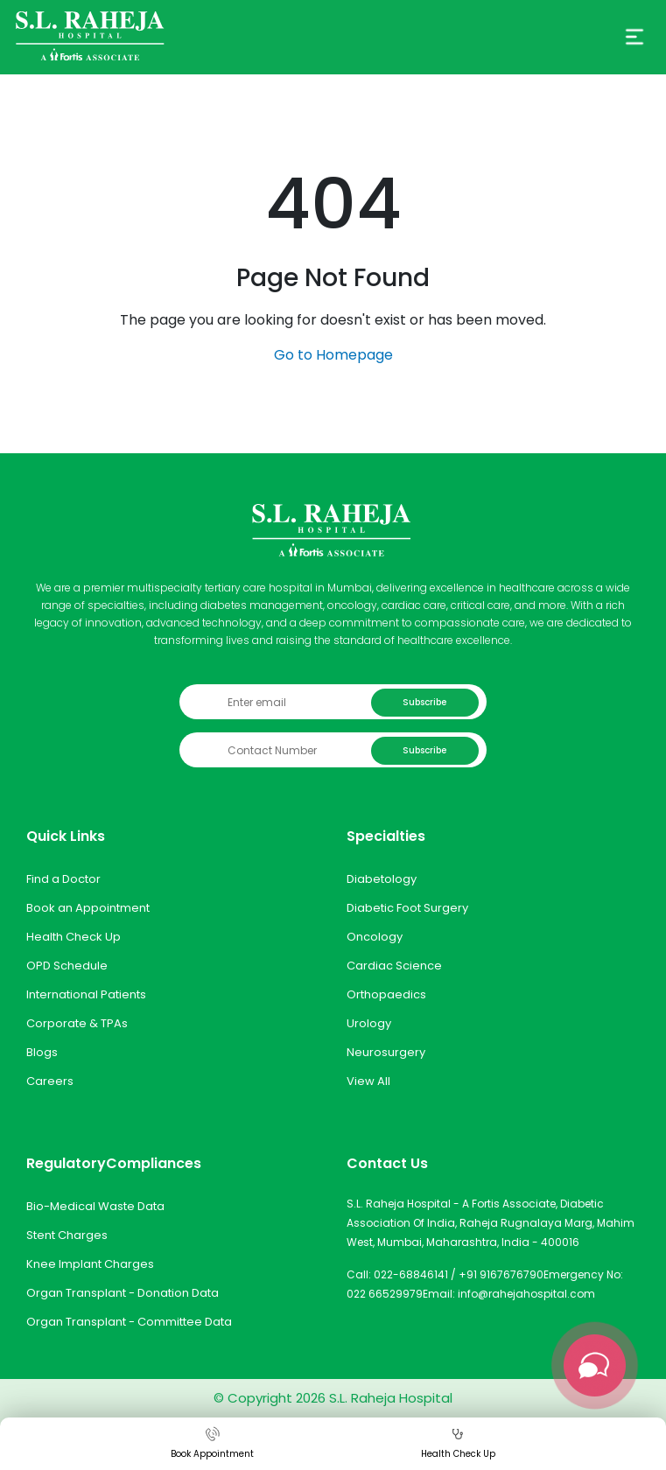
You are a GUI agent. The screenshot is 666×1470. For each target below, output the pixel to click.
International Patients (86, 994)
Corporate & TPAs (77, 1023)
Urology (369, 1023)
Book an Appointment (88, 908)
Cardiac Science (394, 965)
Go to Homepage (333, 355)
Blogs (42, 1052)
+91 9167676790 (501, 1274)
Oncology (375, 936)
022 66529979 (385, 1293)
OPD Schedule (67, 965)
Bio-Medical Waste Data (95, 1206)
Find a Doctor (63, 879)
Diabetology (382, 879)
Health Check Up (73, 936)
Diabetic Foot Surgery (407, 908)
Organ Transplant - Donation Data (122, 1292)
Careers (50, 1081)
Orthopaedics (386, 994)
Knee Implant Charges (90, 1264)
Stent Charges (67, 1235)
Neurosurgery (386, 1052)
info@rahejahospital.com (526, 1293)
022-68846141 (411, 1274)
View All (368, 1081)
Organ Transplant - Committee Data (129, 1321)
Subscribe (424, 702)
